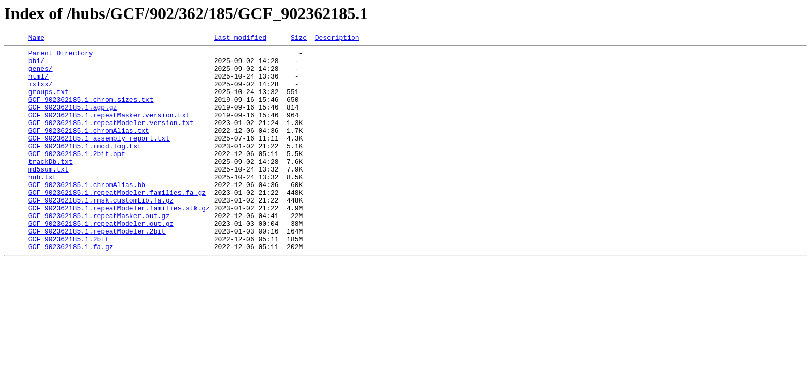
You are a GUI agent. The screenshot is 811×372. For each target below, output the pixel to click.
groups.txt (48, 102)
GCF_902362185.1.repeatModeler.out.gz (101, 260)
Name (36, 38)
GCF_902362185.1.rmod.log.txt (84, 167)
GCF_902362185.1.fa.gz (70, 288)
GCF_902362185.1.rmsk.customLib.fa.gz (101, 232)
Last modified (240, 38)
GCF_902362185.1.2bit (68, 279)
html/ (38, 83)
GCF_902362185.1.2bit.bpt (76, 176)
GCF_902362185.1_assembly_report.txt (99, 158)
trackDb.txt (50, 186)
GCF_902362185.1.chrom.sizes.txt (91, 111)
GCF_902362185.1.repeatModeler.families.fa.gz (117, 223)
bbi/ (36, 65)
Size (299, 38)
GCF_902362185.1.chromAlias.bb (86, 214)
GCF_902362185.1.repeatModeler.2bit (97, 269)
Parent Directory (60, 55)
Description (337, 38)
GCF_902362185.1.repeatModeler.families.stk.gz (119, 241)
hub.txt (42, 204)
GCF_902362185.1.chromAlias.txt (88, 148)
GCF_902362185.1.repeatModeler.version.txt (111, 139)
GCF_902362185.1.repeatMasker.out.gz (99, 251)
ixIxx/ (40, 93)
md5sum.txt (48, 195)
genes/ (40, 74)
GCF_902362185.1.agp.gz (72, 121)
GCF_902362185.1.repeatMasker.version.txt (109, 130)
